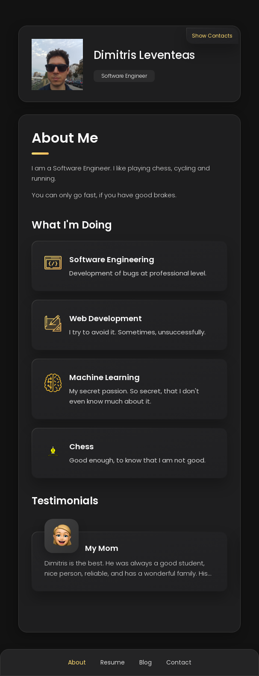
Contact (178, 662)
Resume (112, 662)
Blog (145, 662)
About (77, 662)
